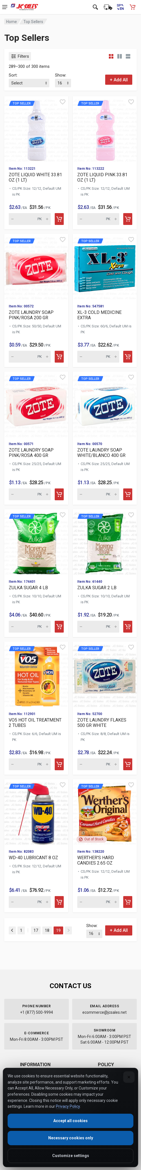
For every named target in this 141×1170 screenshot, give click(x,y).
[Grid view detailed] (119, 56)
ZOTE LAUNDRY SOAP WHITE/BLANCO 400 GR (101, 452)
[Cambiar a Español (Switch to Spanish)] (120, 7)
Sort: (13, 75)
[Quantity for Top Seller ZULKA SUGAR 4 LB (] (30, 627)
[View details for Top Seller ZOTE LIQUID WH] (36, 129)
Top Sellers (33, 21)
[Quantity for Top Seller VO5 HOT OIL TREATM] (30, 764)
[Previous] (12, 930)
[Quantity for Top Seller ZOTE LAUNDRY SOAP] (30, 357)
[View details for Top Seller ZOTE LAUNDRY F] (105, 674)
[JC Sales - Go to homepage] (24, 7)
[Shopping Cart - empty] (132, 7)
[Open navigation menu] (4, 7)
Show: (60, 75)
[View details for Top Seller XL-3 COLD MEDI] (105, 267)
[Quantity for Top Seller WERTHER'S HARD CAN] (98, 902)
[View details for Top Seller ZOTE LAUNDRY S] (36, 267)
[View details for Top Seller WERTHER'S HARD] (105, 812)
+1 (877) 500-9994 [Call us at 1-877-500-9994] (36, 1012)
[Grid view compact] (111, 56)
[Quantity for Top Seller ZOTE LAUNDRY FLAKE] (98, 764)
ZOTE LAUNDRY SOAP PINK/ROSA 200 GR (31, 315)
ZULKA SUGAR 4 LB (28, 587)
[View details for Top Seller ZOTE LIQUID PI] (105, 129)
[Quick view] (62, 102)
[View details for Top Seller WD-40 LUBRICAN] (36, 812)
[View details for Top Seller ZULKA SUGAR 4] (36, 542)
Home (11, 21)
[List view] (128, 56)
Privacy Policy (68, 1106)
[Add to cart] (59, 219)
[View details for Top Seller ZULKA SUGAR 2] (105, 542)
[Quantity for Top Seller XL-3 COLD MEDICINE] (98, 357)
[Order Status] (108, 7)
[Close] (129, 1077)
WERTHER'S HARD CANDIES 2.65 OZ (95, 860)
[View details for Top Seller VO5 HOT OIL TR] (36, 674)
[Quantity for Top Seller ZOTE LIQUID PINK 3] (98, 219)
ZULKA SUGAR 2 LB (96, 587)
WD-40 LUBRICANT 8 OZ (33, 857)
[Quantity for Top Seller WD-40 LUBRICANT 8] (30, 902)
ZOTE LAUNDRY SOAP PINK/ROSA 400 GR (31, 452)
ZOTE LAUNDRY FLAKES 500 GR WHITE (101, 722)
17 (36, 930)
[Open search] (95, 7)
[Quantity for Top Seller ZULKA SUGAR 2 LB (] (98, 627)
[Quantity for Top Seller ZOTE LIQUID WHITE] (30, 219)
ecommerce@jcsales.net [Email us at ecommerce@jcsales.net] (104, 1012)
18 (47, 930)
